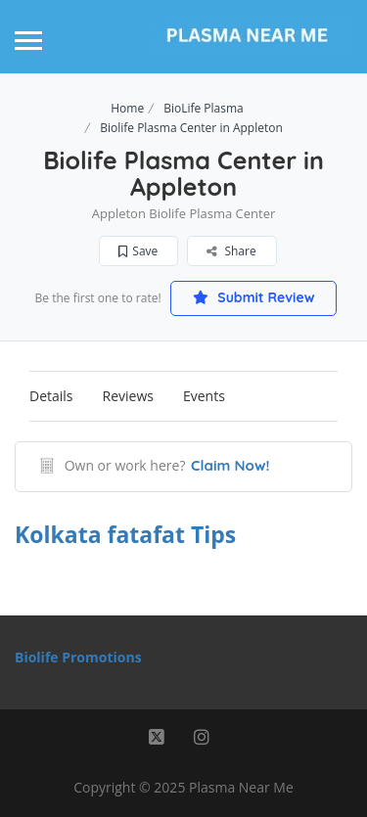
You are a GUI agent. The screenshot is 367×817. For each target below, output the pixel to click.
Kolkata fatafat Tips (125, 534)
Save (138, 251)
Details (51, 395)
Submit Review (253, 297)
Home (127, 108)
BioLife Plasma (203, 108)
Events (204, 395)
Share (230, 251)
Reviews (128, 395)
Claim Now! (230, 465)
